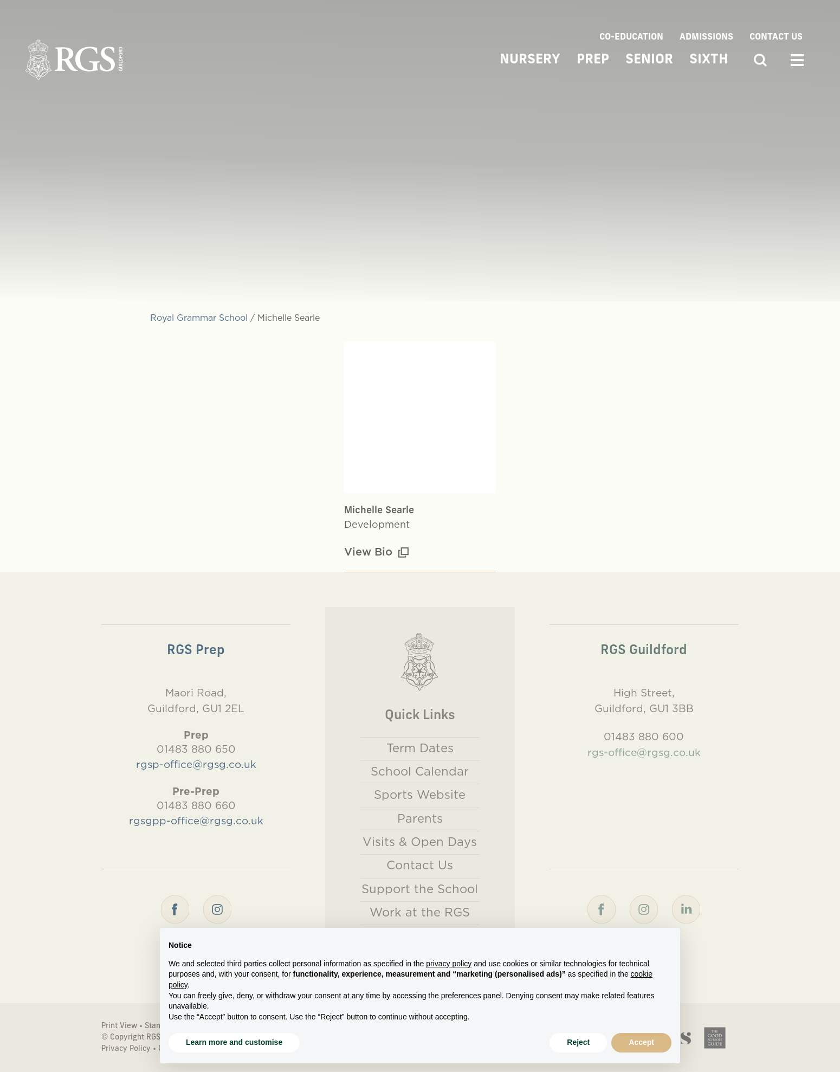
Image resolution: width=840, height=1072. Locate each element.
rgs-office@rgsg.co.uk (644, 752)
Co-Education (631, 37)
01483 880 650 (196, 749)
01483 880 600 (644, 736)
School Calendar (420, 771)
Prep (593, 60)
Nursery (530, 60)
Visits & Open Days (420, 841)
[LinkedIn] (686, 908)
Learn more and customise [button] (234, 1042)
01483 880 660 (196, 805)
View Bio (376, 551)
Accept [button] (641, 1042)
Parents (420, 818)
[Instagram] (217, 908)
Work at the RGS (420, 912)
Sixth (708, 60)
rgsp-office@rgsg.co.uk (196, 764)
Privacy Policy (126, 1049)
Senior (649, 60)
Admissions (706, 37)
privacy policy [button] (448, 963)
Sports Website (420, 794)
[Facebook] (175, 908)
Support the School (419, 888)
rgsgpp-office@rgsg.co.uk (196, 820)
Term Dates (420, 747)
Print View (119, 1026)
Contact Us (776, 37)
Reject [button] (578, 1042)
